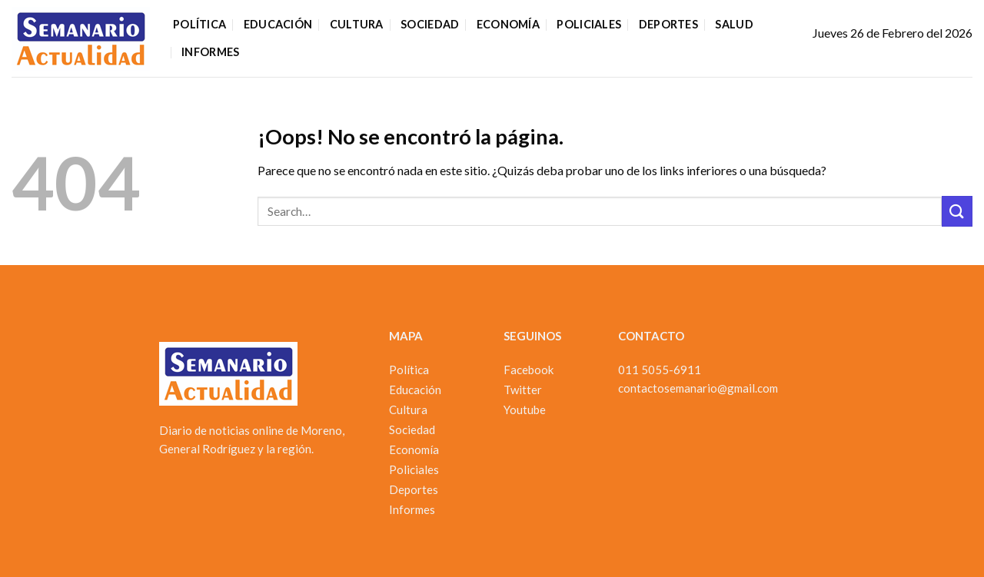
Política (199, 24)
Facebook (529, 369)
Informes (210, 51)
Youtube (525, 409)
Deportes (668, 24)
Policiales (589, 24)
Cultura (357, 24)
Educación (278, 24)
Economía (508, 24)
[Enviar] (957, 211)
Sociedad (430, 24)
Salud (734, 24)
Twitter (523, 389)
